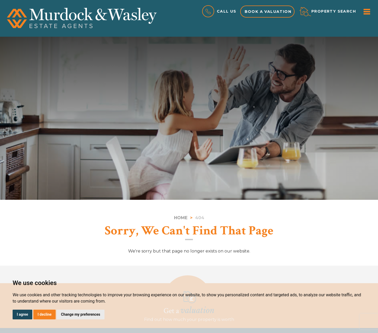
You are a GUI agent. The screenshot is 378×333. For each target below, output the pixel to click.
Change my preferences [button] (80, 314)
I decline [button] (44, 314)
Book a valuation (268, 11)
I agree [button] (22, 314)
